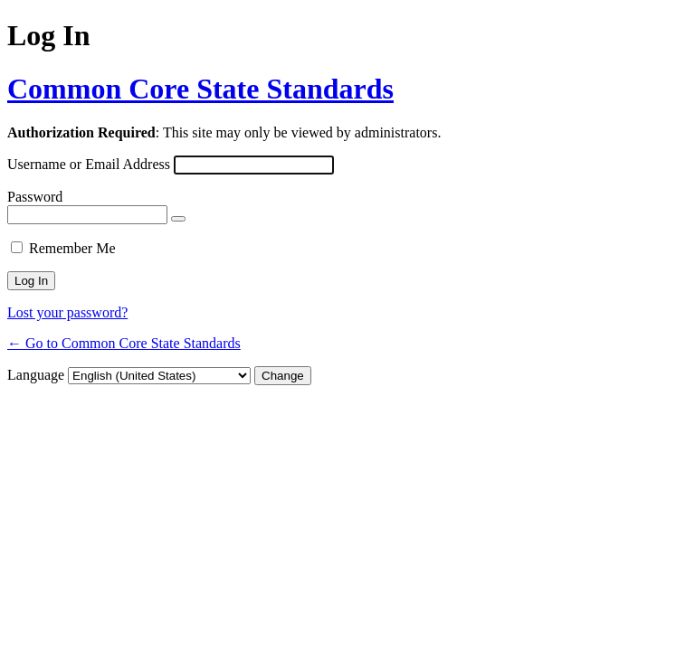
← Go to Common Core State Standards (124, 343)
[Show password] (178, 219)
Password (34, 196)
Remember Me (72, 248)
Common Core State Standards (200, 88)
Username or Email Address (88, 164)
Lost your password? (67, 312)
